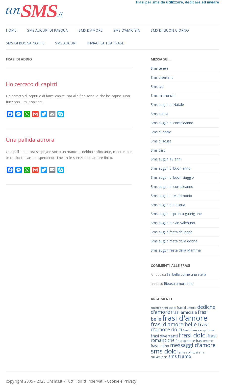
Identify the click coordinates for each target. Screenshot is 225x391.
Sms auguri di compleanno (172, 122)
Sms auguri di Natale (167, 104)
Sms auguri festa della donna (174, 241)
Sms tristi (158, 150)
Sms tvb (157, 86)
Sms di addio (161, 132)
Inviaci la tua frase (105, 43)
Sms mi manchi (163, 95)
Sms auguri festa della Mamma (176, 250)
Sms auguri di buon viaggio (172, 177)
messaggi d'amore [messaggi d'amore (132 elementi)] (193, 345)
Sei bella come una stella (186, 274)
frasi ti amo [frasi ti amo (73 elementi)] (160, 345)
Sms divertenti (162, 77)
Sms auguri (65, 43)
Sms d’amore (90, 30)
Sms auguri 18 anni (166, 159)
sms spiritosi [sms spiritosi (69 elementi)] (188, 352)
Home (11, 30)
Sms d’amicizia (126, 30)
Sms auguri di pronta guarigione (176, 213)
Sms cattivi (159, 113)
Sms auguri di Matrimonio (171, 195)
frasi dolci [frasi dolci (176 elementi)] (193, 335)
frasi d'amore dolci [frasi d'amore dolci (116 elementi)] (179, 327)
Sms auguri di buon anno (171, 168)
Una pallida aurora (30, 139)
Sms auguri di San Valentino (173, 222)
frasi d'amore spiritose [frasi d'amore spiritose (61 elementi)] (199, 330)
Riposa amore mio (179, 283)
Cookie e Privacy (121, 381)
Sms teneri (159, 68)
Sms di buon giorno (170, 30)
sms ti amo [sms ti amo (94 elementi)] (180, 356)
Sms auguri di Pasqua (47, 30)
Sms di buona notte (25, 43)
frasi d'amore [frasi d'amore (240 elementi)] (184, 318)
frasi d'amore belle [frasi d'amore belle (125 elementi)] (174, 324)
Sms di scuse (161, 141)
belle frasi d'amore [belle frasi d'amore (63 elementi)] (182, 308)
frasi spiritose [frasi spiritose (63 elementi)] (185, 341)
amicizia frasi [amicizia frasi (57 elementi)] (159, 308)
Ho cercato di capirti (31, 84)
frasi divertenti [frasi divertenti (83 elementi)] (164, 336)
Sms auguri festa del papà (171, 232)
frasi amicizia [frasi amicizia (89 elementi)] (184, 312)
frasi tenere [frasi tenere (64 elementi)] (204, 341)
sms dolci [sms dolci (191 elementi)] (164, 351)
